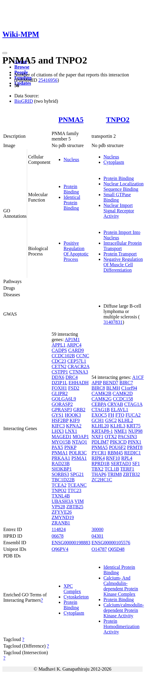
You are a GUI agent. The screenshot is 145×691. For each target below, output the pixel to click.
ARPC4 (74, 344)
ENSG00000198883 (71, 542)
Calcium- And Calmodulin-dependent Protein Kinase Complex (121, 586)
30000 (98, 529)
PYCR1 (99, 452)
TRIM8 (114, 474)
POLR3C (78, 452)
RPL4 (126, 458)
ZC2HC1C (102, 479)
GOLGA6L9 (64, 398)
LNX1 (71, 431)
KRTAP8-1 (102, 431)
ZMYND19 (63, 517)
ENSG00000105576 (111, 542)
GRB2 (79, 409)
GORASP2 (62, 404)
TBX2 (98, 468)
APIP (97, 382)
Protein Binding (71, 189)
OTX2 (111, 436)
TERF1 (127, 468)
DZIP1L (59, 382)
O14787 (99, 549)
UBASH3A (62, 501)
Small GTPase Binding (117, 197)
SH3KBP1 (62, 468)
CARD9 (76, 350)
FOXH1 (59, 388)
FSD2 (73, 388)
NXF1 (98, 436)
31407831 (113, 322)
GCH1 (98, 420)
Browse (21, 66)
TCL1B (111, 468)
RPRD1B (100, 463)
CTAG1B (101, 409)
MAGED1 (62, 436)
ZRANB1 (61, 522)
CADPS (59, 350)
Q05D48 (116, 549)
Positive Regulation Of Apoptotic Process (76, 251)
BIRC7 (126, 382)
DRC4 (72, 377)
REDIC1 (132, 452)
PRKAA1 (61, 458)
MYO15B (61, 441)
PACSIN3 (127, 436)
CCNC (82, 355)
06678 (58, 536)
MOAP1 (81, 436)
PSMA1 (79, 458)
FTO (119, 415)
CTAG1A (133, 404)
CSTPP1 (60, 371)
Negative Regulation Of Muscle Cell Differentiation (123, 265)
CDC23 (59, 361)
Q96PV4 (60, 549)
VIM (79, 501)
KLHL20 (100, 425)
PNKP (70, 447)
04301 (98, 536)
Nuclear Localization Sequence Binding (124, 186)
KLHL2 (125, 420)
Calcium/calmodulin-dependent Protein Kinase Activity (124, 610)
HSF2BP (60, 420)
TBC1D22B (63, 479)
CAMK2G (102, 398)
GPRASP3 (62, 409)
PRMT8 (135, 447)
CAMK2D (122, 393)
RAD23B (61, 463)
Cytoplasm (114, 162)
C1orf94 (129, 388)
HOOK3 (73, 415)
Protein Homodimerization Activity (122, 626)
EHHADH (79, 382)
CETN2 (59, 366)
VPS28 (58, 506)
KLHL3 (117, 425)
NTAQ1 (79, 441)
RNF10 (113, 458)
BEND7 (110, 382)
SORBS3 (60, 474)
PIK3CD (118, 441)
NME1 (120, 431)
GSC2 (111, 420)
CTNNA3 (78, 371)
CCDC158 (123, 398)
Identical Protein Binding (72, 203)
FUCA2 (133, 415)
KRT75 (134, 425)
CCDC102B (63, 355)
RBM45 (115, 452)
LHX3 (58, 431)
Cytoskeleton (76, 596)
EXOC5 (99, 415)
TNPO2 (117, 119)
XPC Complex (72, 588)
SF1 (136, 463)
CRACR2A (79, 366)
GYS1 (58, 415)
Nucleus (71, 159)
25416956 (47, 80)
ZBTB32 (131, 474)
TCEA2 (59, 485)
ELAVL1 (119, 409)
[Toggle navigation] (4, 53)
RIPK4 (98, 458)
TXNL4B (61, 495)
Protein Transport (120, 253)
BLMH (113, 388)
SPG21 (77, 474)
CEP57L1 (76, 361)
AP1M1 (72, 339)
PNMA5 (71, 119)
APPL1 (59, 344)
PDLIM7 (100, 441)
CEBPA (99, 404)
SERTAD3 (121, 463)
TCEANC (77, 485)
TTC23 (74, 490)
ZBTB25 (74, 506)
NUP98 (135, 431)
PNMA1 (60, 452)
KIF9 (75, 420)
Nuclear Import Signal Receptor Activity (119, 211)
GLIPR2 (60, 393)
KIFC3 (58, 425)
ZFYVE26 (62, 512)
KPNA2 (73, 425)
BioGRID (23, 101)
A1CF (138, 377)
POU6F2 (117, 447)
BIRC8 (98, 388)
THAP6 (99, 474)
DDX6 (58, 377)
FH (111, 415)
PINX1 (134, 441)
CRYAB (115, 404)
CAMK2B (102, 393)
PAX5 (57, 447)
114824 (59, 529)
